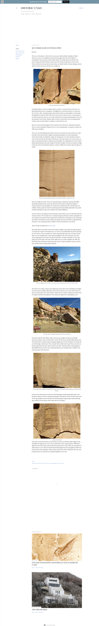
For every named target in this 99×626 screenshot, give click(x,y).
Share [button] (17, 45)
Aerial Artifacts (36, 14)
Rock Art (18, 56)
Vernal (17, 58)
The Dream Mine (39, 609)
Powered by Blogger (49, 625)
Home (22, 14)
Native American (20, 53)
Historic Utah (31, 8)
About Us (28, 14)
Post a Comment (39, 567)
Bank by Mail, (51, 225)
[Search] (81, 8)
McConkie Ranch (20, 51)
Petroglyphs (19, 55)
